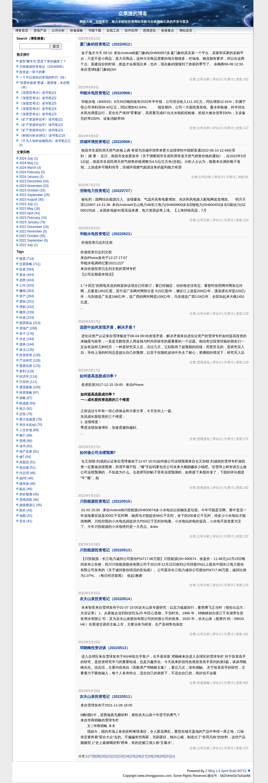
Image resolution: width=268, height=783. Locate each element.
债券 (26, 344)
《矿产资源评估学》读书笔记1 (41, 119)
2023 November (34, 186)
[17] (144, 756)
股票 (26, 259)
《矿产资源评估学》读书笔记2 (41, 125)
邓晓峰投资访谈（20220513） (105, 648)
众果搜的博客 (132, 13)
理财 (26, 307)
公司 (26, 285)
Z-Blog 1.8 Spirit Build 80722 (225, 771)
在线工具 (113, 30)
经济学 (28, 376)
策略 (25, 398)
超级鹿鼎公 (30, 505)
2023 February (33, 218)
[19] (156, 756)
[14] (127, 756)
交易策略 (30, 264)
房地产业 (40, 30)
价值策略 (76, 30)
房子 (26, 334)
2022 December (34, 227)
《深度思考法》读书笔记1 (38, 93)
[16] (138, 756)
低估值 (27, 467)
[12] (115, 756)
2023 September (34, 195)
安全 (25, 521)
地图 (25, 516)
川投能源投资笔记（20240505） (42, 67)
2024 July (28, 158)
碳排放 (27, 483)
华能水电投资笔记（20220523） (107, 234)
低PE (26, 478)
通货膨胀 (30, 387)
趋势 (26, 280)
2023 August (31, 199)
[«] (87, 756)
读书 (25, 446)
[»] (173, 756)
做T (25, 457)
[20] (162, 756)
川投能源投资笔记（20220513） (107, 550)
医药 (25, 510)
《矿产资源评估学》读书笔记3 (41, 130)
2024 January (31, 177)
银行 (25, 435)
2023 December (34, 181)
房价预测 (29, 494)
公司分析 (58, 30)
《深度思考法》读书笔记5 (38, 103)
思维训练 (29, 500)
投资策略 (29, 392)
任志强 (27, 473)
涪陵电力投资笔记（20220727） (107, 191)
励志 (25, 489)
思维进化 (149, 30)
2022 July (28, 245)
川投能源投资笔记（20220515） (107, 501)
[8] (94, 756)
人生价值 (29, 430)
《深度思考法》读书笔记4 (38, 109)
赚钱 (26, 291)
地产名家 (29, 451)
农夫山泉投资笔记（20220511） (107, 696)
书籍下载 (94, 30)
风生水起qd (30, 425)
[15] (132, 756)
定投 (25, 414)
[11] (109, 756)
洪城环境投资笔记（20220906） (107, 142)
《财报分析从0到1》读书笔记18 (42, 135)
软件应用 (131, 30)
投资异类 (30, 355)
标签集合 (167, 30)
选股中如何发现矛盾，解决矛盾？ (108, 327)
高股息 (27, 462)
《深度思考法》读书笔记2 (38, 98)
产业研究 (30, 360)
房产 (26, 296)
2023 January (32, 222)
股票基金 (30, 323)
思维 (25, 441)
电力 (25, 409)
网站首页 (185, 30)
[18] (150, 756)
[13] (121, 756)
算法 (26, 350)
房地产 (28, 328)
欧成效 (27, 403)
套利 (26, 371)
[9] (98, 756)
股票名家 (30, 366)
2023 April (29, 213)
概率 (26, 312)
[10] (103, 756)
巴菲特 (28, 382)
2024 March (30, 168)
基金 (26, 275)
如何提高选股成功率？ (98, 376)
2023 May (29, 208)
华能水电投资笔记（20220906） (107, 93)
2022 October (32, 236)
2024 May (28, 163)
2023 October (32, 190)
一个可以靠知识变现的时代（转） (43, 77)
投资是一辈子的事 (32, 72)
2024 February (32, 172)
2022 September (33, 240)
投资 (26, 269)
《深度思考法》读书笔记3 (38, 114)
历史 (26, 339)
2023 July (28, 204)
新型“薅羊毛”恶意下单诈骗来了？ (43, 61)
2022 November (33, 231)
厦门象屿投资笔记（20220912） (107, 44)
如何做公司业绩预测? (98, 452)
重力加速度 (30, 419)
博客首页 (21, 30)
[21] (168, 756)
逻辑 (26, 301)
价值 (26, 317)
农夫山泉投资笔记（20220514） (107, 599)
